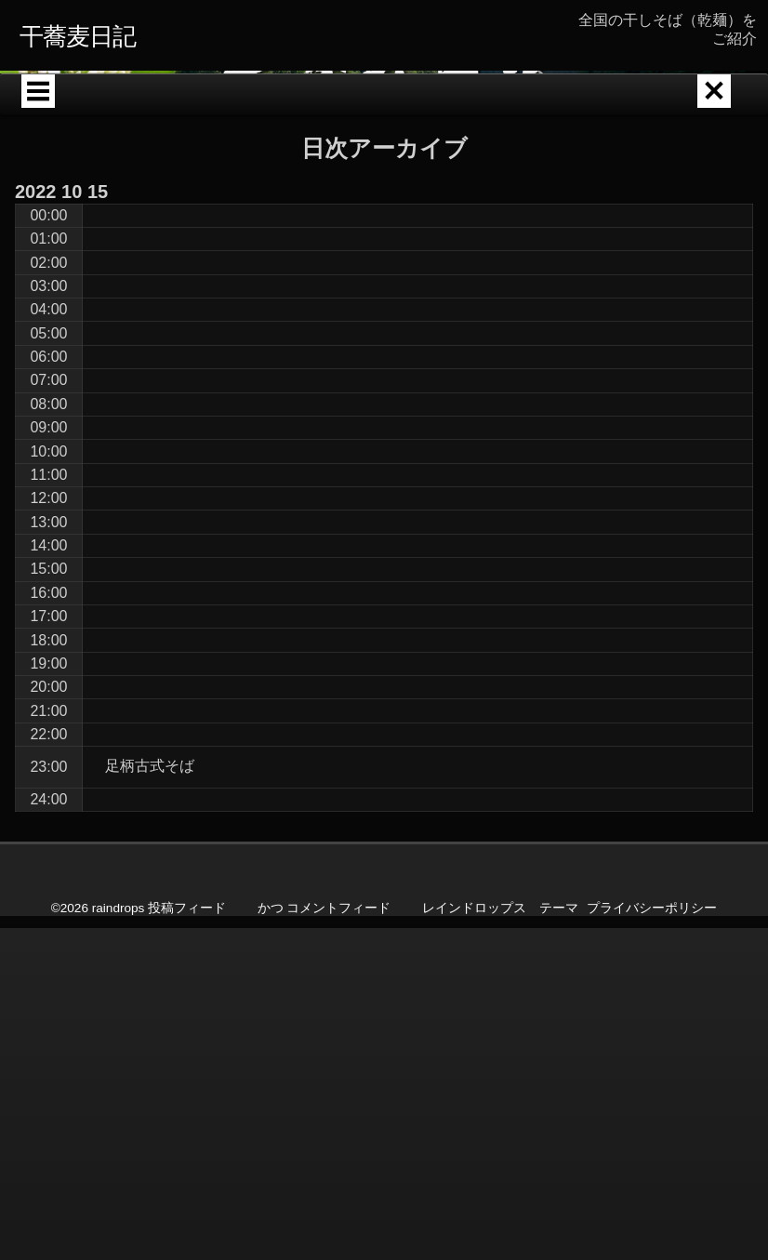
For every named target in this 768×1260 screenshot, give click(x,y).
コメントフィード (338, 1157)
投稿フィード (187, 1157)
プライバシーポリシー (652, 1157)
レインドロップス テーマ (500, 1157)
